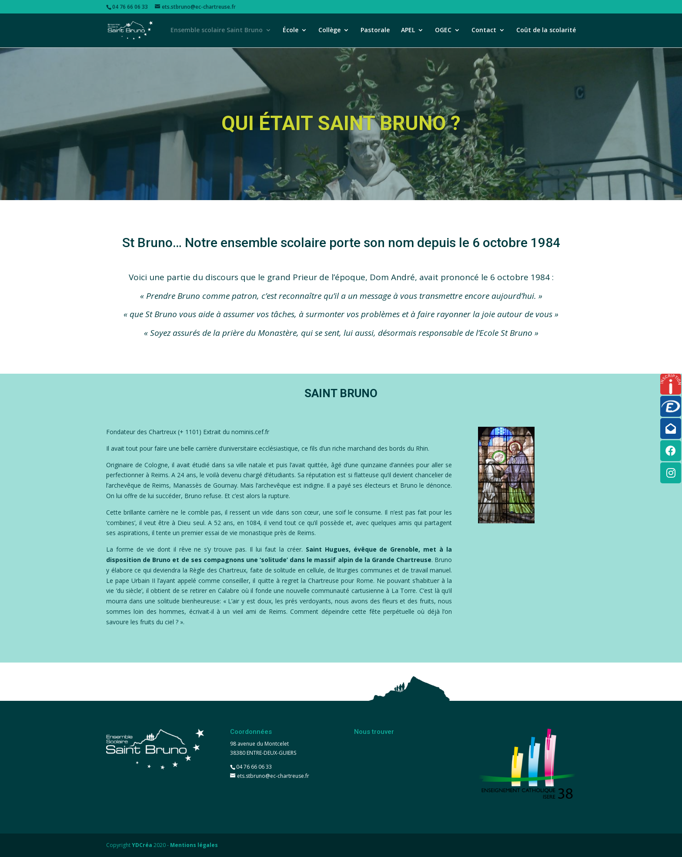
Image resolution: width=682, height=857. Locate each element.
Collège (329, 30)
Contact (483, 30)
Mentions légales (194, 845)
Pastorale (375, 30)
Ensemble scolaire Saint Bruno (216, 30)
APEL (408, 30)
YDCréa (142, 845)
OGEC (443, 30)
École (290, 30)
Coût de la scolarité (546, 30)
